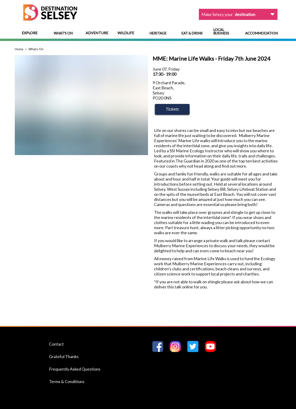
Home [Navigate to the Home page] (19, 49)
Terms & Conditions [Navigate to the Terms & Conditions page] (66, 381)
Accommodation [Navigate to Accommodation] (261, 33)
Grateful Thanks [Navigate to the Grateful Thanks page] (64, 356)
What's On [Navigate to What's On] (63, 33)
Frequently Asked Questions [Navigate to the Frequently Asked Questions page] (74, 369)
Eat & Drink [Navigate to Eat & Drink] (192, 33)
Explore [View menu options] (29, 33)
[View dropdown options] (238, 14)
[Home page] (50, 19)
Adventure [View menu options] (97, 33)
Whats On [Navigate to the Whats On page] (35, 49)
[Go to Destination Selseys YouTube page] (212, 350)
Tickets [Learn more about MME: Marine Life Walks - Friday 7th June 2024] (172, 109)
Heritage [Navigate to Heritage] (157, 33)
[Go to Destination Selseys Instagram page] (177, 350)
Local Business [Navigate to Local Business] (221, 31)
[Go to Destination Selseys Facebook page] (159, 350)
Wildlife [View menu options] (125, 33)
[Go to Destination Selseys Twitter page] (195, 350)
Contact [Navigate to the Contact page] (56, 344)
